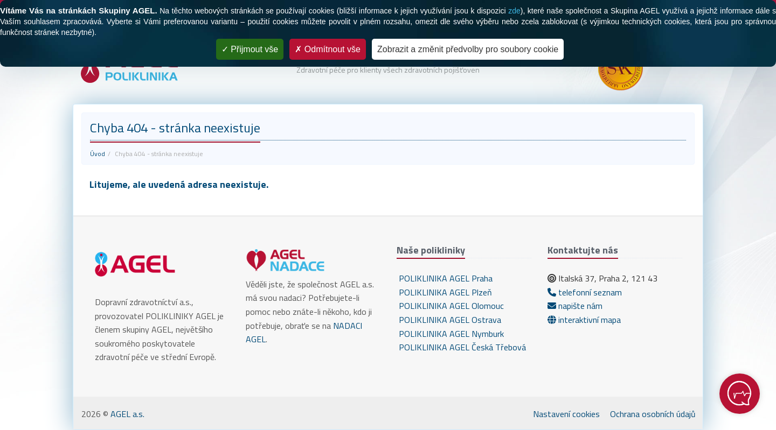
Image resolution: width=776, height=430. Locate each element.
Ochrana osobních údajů (653, 413)
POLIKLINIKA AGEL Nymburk (450, 333)
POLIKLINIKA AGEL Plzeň (444, 292)
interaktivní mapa (584, 319)
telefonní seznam (585, 292)
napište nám (575, 305)
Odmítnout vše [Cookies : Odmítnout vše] (328, 49)
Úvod (97, 154)
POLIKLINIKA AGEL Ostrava (449, 319)
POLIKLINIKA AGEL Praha (445, 278)
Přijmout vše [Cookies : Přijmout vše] (249, 49)
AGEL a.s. (127, 413)
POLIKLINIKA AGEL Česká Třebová (461, 347)
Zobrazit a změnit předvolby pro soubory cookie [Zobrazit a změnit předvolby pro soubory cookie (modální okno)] (467, 49)
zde (514, 10)
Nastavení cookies (566, 413)
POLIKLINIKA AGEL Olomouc (450, 305)
